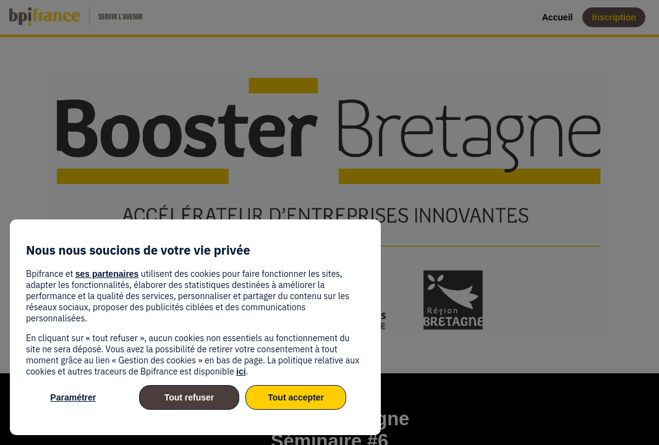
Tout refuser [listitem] (189, 397)
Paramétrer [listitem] (73, 397)
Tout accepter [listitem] (296, 397)
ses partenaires (107, 274)
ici (241, 371)
